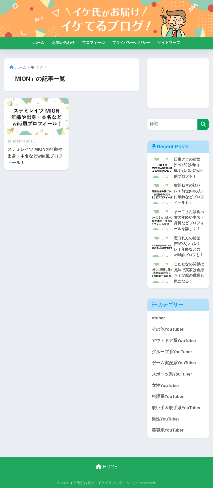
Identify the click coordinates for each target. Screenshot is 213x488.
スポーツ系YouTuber (172, 374)
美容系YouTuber (168, 430)
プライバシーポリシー (131, 42)
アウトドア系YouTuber (174, 340)
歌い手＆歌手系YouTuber (176, 407)
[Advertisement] (178, 83)
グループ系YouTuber (172, 352)
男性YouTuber (165, 419)
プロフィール (93, 42)
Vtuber (158, 318)
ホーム (38, 42)
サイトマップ (168, 42)
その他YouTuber (168, 329)
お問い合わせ (63, 42)
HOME (106, 466)
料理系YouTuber (168, 396)
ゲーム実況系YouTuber (174, 363)
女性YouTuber (165, 385)
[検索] (203, 124)
